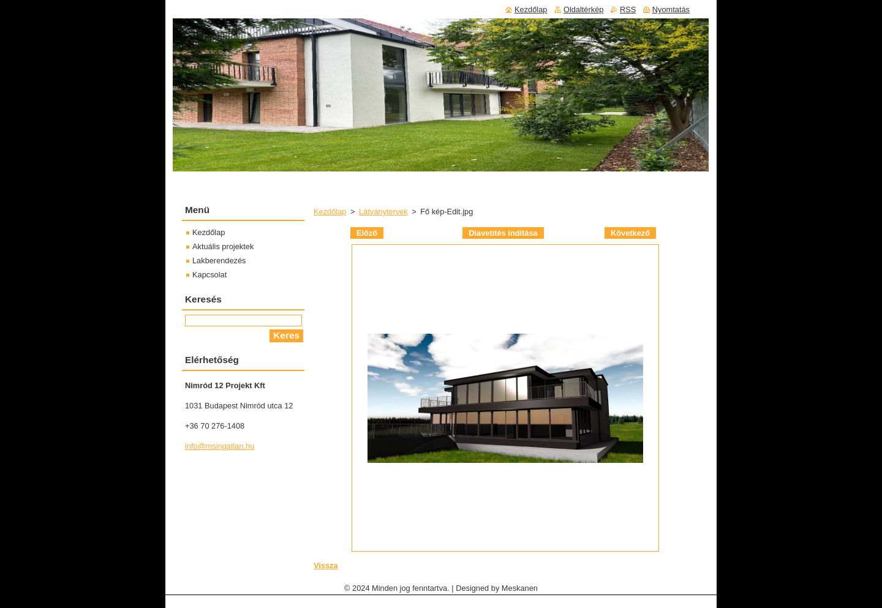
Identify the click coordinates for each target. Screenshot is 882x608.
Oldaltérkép (583, 9)
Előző (366, 233)
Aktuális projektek (223, 246)
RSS (628, 9)
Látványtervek (383, 211)
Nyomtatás (671, 9)
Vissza (326, 565)
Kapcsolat (209, 274)
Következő (630, 233)
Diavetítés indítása (503, 233)
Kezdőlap (330, 211)
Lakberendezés (219, 260)
